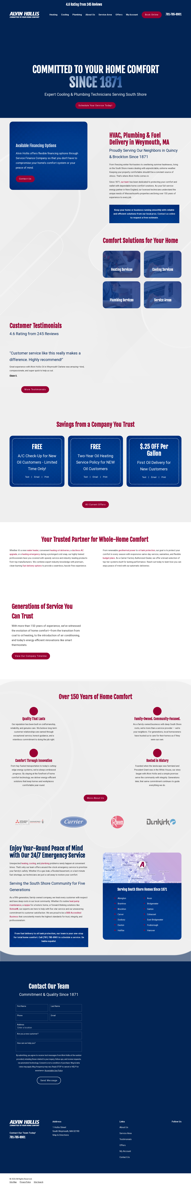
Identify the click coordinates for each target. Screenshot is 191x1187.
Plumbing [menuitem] (77, 14)
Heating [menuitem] (53, 14)
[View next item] (98, 835)
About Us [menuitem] (90, 14)
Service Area (126, 1133)
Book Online (152, 14)
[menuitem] (13, 1182)
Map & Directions (61, 1135)
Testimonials (126, 1139)
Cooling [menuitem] (65, 14)
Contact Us (25, 178)
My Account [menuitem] (132, 14)
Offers (123, 1145)
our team (125, 182)
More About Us (95, 798)
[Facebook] (173, 1127)
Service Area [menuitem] (105, 14)
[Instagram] (179, 1127)
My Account (125, 1151)
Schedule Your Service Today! (95, 105)
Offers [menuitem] (119, 14)
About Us (124, 1127)
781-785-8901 (173, 14)
